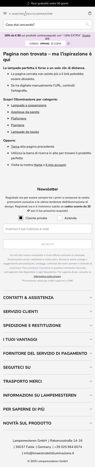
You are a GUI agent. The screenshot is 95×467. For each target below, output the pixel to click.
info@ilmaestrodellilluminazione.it (49, 453)
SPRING (45, 43)
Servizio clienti (20, 311)
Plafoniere (18, 118)
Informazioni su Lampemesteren (39, 395)
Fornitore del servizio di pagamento (45, 353)
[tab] (47, 297)
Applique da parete (25, 112)
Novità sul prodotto (27, 423)
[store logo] (33, 13)
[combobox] (47, 24)
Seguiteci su (17, 367)
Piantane (17, 125)
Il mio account (56, 165)
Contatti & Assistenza (28, 297)
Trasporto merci (22, 381)
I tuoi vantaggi (20, 339)
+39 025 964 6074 (68, 447)
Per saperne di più (23, 409)
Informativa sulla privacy (47, 276)
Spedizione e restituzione (32, 325)
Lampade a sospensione (28, 105)
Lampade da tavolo (25, 132)
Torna (15, 146)
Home (38, 165)
